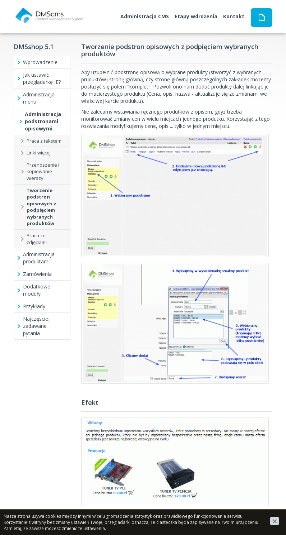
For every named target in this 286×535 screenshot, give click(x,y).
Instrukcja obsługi (261, 17)
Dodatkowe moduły (36, 290)
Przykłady (34, 306)
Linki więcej (39, 152)
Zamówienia (37, 274)
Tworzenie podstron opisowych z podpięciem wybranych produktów (41, 207)
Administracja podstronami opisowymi (43, 121)
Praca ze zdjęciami (37, 238)
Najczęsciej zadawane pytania (36, 325)
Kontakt (233, 16)
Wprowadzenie (40, 62)
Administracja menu (39, 98)
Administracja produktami (39, 258)
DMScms (24, 9)
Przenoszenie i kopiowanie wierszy (43, 171)
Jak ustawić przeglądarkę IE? (42, 78)
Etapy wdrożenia (196, 16)
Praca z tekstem (44, 141)
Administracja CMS (144, 16)
